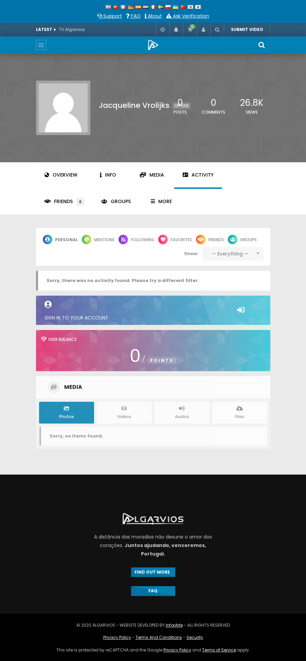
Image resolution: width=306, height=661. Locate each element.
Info (108, 174)
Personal (60, 239)
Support (109, 16)
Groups (116, 201)
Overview (60, 174)
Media (152, 174)
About (153, 16)
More (161, 201)
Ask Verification (187, 16)
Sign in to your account (153, 311)
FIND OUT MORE (153, 572)
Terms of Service (219, 650)
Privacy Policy (117, 637)
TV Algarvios (72, 29)
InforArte (174, 625)
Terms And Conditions (159, 637)
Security (194, 637)
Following (136, 239)
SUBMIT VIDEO (247, 29)
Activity (198, 174)
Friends (64, 201)
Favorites (175, 239)
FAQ (133, 16)
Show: (191, 253)
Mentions (98, 239)
